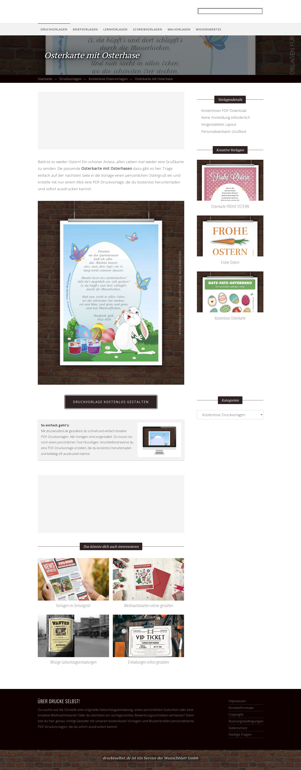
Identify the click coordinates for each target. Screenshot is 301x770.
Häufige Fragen (240, 734)
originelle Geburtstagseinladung (109, 710)
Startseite (45, 79)
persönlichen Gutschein (161, 710)
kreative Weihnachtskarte (57, 715)
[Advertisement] (111, 120)
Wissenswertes (208, 29)
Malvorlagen (179, 29)
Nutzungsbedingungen (246, 721)
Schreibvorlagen (147, 29)
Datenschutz (238, 728)
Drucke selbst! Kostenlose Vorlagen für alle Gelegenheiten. (63, 11)
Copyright (236, 714)
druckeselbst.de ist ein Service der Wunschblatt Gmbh (150, 758)
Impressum (237, 701)
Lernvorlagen (115, 29)
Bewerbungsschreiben (151, 715)
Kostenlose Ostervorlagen (108, 79)
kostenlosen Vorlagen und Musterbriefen (139, 721)
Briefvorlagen (85, 29)
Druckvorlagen (54, 29)
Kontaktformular (241, 708)
